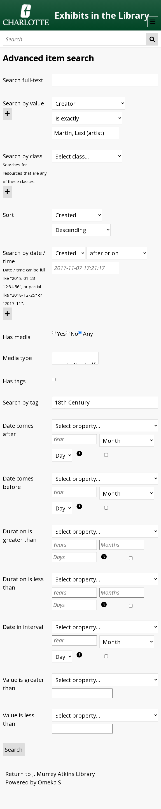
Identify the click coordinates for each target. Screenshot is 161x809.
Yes (59, 333)
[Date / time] (85, 268)
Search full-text (23, 80)
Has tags (14, 381)
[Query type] (87, 118)
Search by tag (21, 402)
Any (85, 333)
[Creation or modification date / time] (68, 253)
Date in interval (23, 627)
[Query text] (85, 133)
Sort (8, 215)
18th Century (105, 402)
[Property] (88, 103)
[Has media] (54, 332)
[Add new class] (7, 192)
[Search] (74, 39)
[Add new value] (7, 114)
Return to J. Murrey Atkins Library (50, 774)
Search (152, 39)
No (72, 333)
